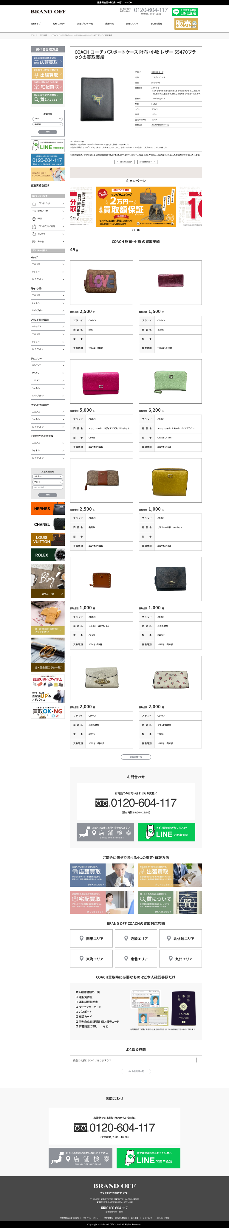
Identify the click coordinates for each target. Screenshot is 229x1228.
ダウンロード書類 (162, 1218)
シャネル (36, 271)
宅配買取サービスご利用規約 (115, 1218)
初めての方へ (59, 23)
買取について (132, 23)
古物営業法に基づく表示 (69, 1218)
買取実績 (43, 35)
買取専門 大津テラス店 (160, 124)
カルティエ (36, 365)
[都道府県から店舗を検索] (48, 124)
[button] (133, 230)
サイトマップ (147, 1218)
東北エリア (139, 958)
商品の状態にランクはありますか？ (92, 1060)
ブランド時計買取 (40, 319)
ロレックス (36, 326)
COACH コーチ (157, 72)
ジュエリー (36, 358)
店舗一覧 (109, 23)
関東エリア (94, 938)
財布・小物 (36, 288)
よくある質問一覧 (136, 1071)
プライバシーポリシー (91, 1218)
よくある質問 (156, 23)
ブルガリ (35, 372)
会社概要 (134, 1218)
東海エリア (94, 958)
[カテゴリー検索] (47, 477)
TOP (33, 35)
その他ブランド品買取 (42, 436)
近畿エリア (139, 938)
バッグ (34, 257)
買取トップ (35, 23)
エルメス (36, 264)
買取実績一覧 (136, 756)
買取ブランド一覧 (85, 23)
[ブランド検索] (47, 482)
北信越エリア (184, 938)
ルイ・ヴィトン (37, 278)
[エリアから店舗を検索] (48, 119)
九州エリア (183, 958)
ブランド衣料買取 (40, 405)
